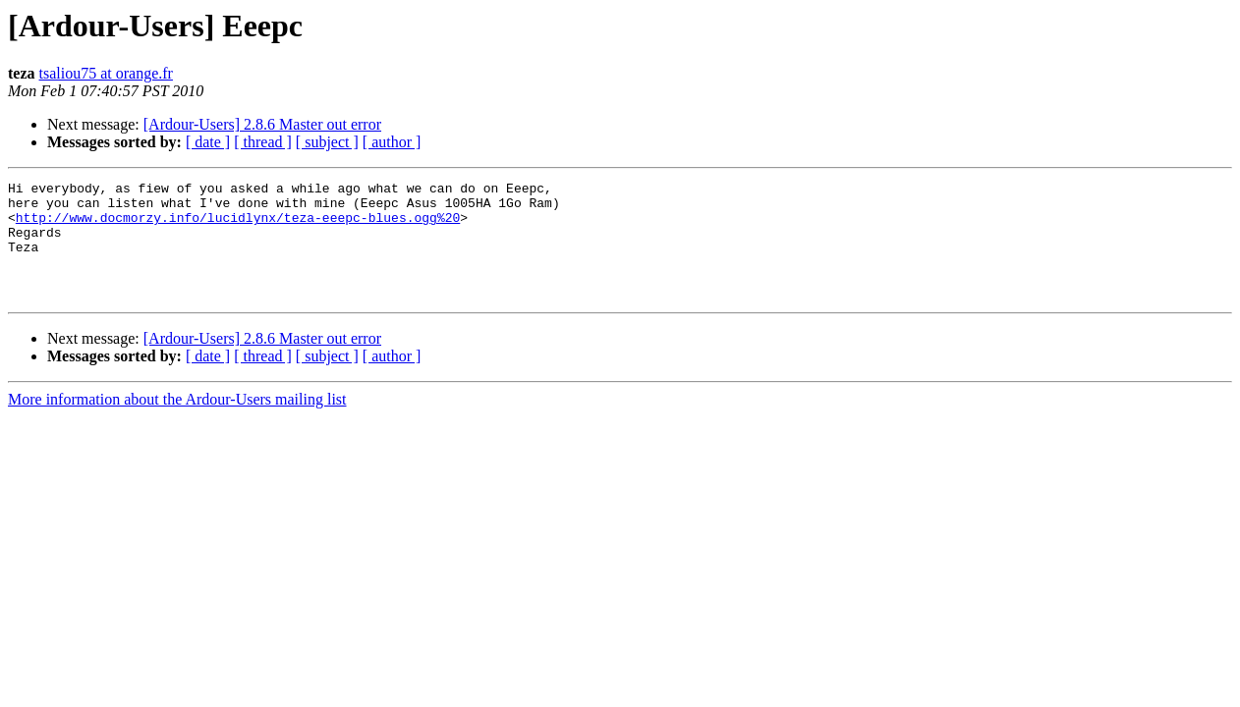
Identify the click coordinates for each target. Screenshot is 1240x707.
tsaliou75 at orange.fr (106, 73)
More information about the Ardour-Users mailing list (177, 422)
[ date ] (208, 142)
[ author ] (392, 142)
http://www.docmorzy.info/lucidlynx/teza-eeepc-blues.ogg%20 (238, 226)
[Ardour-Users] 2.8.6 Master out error (262, 124)
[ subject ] (327, 142)
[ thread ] (263, 142)
